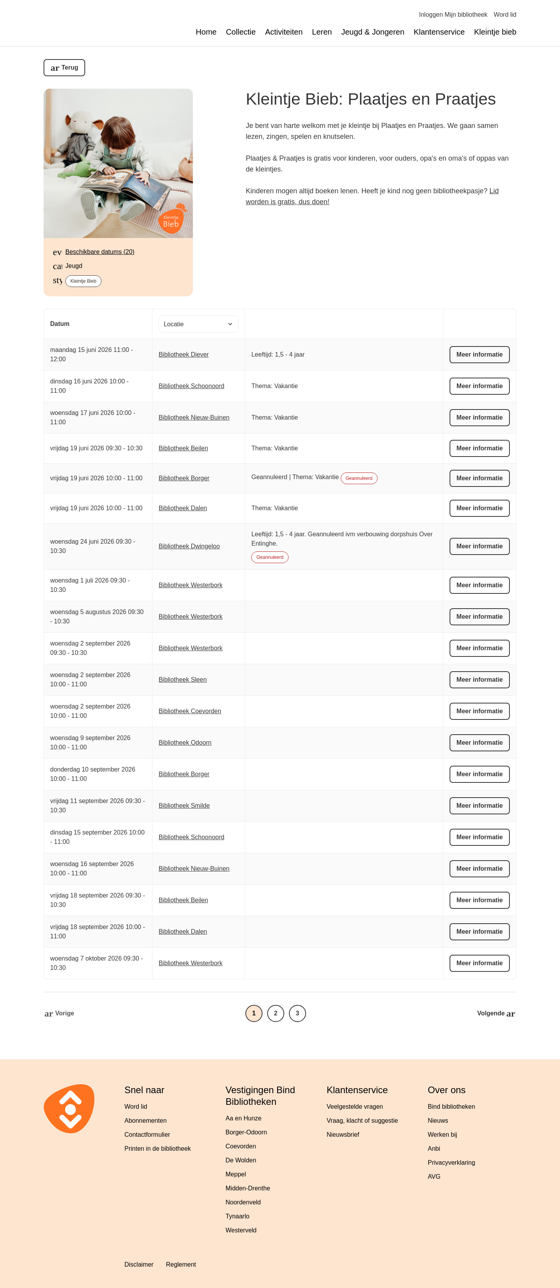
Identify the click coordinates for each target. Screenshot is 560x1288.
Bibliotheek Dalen (183, 508)
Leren (322, 32)
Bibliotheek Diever (184, 354)
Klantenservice (439, 32)
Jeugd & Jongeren (372, 32)
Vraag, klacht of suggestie (362, 1120)
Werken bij (442, 1134)
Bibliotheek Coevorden (190, 711)
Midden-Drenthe (248, 1188)
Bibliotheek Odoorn (185, 742)
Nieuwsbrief (343, 1134)
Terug (69, 67)
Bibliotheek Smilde (184, 805)
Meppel (236, 1174)
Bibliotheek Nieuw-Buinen (194, 417)
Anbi (434, 1148)
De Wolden (241, 1160)
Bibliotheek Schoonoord (191, 386)
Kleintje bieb (495, 32)
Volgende (491, 1013)
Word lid (505, 14)
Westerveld (241, 1230)
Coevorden (241, 1146)
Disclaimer (139, 1264)
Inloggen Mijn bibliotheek (453, 14)
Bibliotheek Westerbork (190, 585)
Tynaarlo (237, 1216)
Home (206, 32)
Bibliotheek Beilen (183, 448)
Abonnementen (145, 1120)
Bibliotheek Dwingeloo (189, 546)
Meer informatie (480, 354)
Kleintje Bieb (83, 281)
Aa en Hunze (244, 1118)
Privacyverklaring (451, 1162)
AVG (434, 1176)
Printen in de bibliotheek (157, 1148)
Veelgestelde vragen (355, 1106)
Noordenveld (243, 1202)
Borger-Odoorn (246, 1132)
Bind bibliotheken (451, 1106)
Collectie (241, 32)
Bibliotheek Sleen (183, 679)
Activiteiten (284, 32)
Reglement (181, 1264)
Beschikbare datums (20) (100, 251)
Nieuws (438, 1120)
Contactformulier (147, 1134)
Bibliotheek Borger (184, 478)
